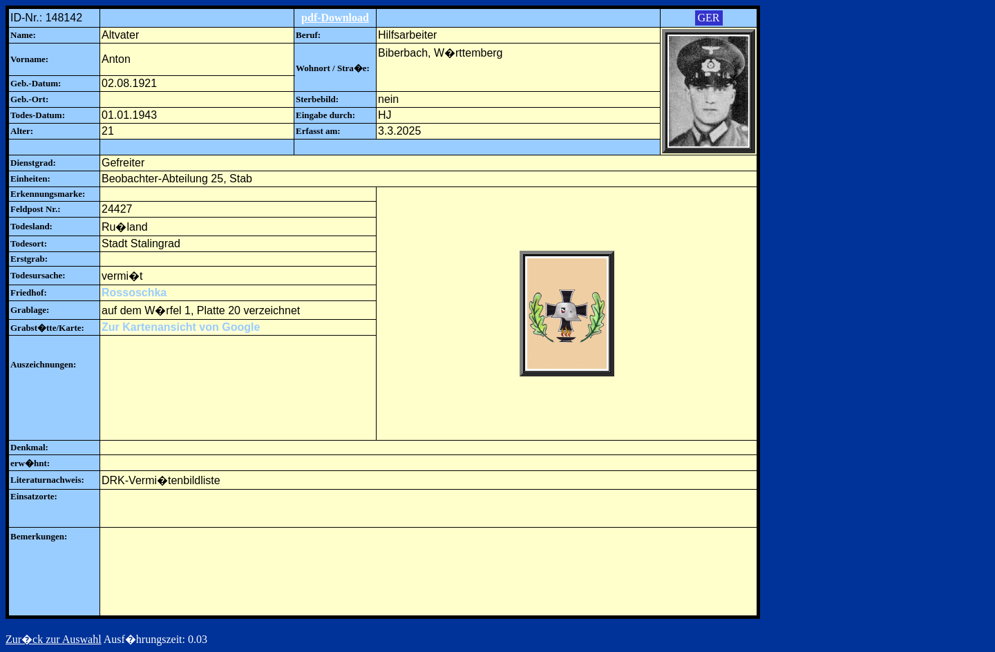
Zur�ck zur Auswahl (54, 639)
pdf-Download (335, 17)
